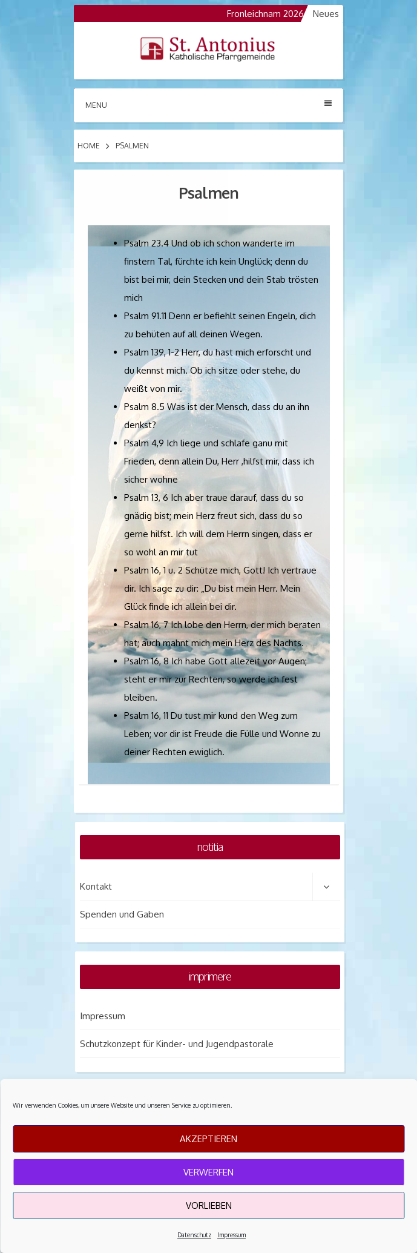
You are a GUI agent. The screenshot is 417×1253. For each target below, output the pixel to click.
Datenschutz (194, 1234)
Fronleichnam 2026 (271, 13)
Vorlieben (209, 1205)
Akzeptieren (208, 1139)
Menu (208, 105)
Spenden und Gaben (122, 914)
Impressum (231, 1234)
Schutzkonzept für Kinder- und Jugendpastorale (177, 1044)
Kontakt (96, 886)
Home (88, 145)
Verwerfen (208, 1172)
